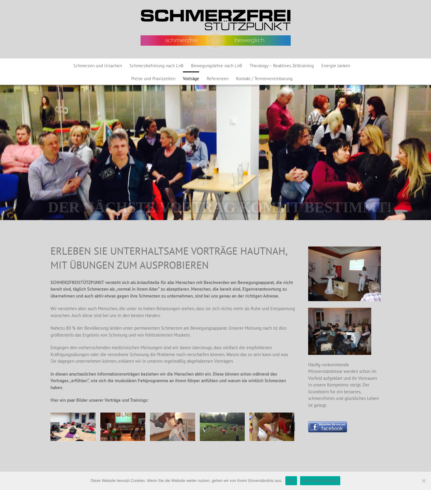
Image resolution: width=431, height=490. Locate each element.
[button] (54, 426)
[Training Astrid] (271, 427)
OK (291, 480)
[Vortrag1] (122, 427)
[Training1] (73, 427)
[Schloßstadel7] (222, 427)
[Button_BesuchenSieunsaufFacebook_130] (327, 423)
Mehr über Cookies (320, 480)
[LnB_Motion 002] (172, 427)
